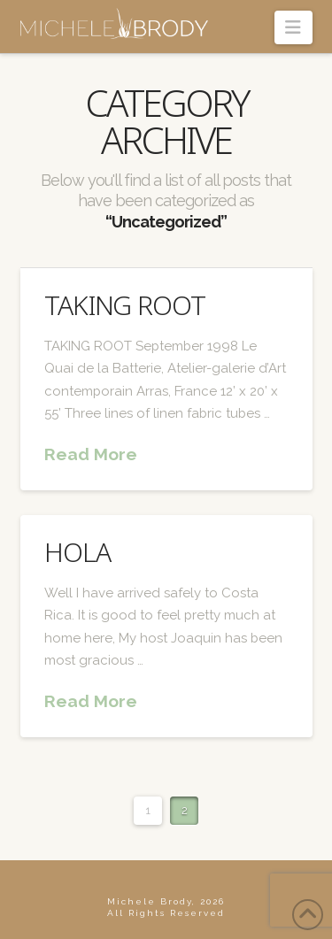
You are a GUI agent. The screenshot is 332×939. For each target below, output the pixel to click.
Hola (77, 552)
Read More (90, 454)
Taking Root (124, 305)
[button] (293, 27)
